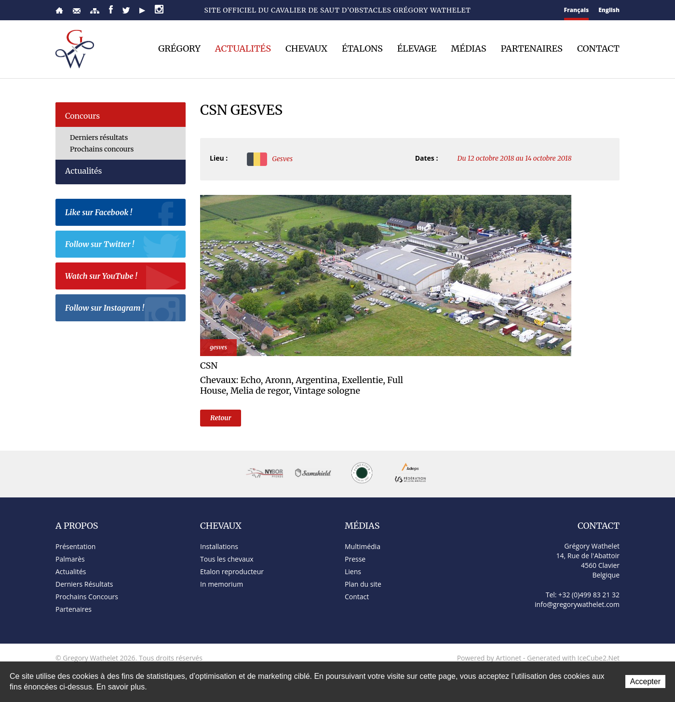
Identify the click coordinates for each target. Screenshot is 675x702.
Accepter (645, 681)
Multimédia (362, 546)
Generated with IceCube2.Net (573, 657)
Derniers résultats (99, 137)
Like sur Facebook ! (123, 214)
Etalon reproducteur (232, 571)
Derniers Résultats (84, 584)
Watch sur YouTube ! (123, 277)
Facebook (111, 9)
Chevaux (306, 48)
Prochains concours (102, 149)
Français (576, 10)
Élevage (417, 48)
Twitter (126, 10)
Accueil (59, 10)
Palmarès (70, 559)
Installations (219, 546)
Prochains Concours (86, 596)
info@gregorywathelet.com (577, 604)
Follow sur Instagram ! (123, 309)
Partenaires (532, 48)
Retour (220, 417)
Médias (468, 48)
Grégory (179, 48)
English (609, 10)
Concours (82, 116)
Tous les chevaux (227, 559)
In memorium (221, 584)
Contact (77, 11)
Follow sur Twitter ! (123, 246)
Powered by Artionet (489, 657)
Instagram (159, 9)
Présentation (75, 546)
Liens (353, 571)
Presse (355, 559)
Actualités (243, 48)
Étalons (362, 48)
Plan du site (94, 11)
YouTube (142, 11)
